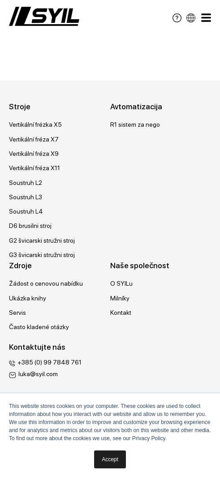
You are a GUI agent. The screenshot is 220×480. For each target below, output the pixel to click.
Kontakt (120, 312)
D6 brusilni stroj (30, 225)
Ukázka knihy (27, 298)
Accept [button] (110, 459)
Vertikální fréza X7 (34, 139)
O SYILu (121, 283)
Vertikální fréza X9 (34, 153)
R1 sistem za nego (135, 124)
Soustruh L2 (25, 182)
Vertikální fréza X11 (34, 167)
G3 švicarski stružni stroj (42, 254)
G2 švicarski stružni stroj (42, 240)
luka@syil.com (38, 373)
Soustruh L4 (26, 211)
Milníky (119, 298)
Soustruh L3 (25, 197)
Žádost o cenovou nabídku (46, 283)
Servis (17, 312)
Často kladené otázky (39, 326)
